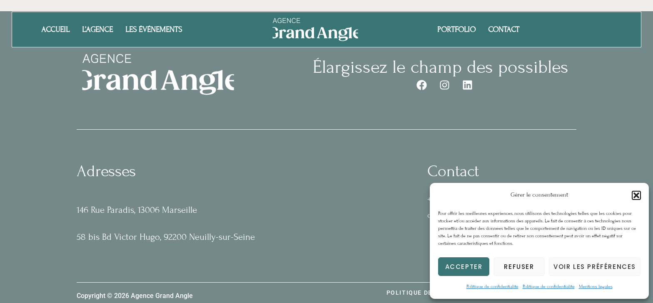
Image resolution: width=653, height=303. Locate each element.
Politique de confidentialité (492, 286)
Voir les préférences (594, 266)
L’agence (97, 29)
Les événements (153, 29)
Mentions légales (596, 286)
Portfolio (456, 29)
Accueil (55, 29)
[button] (636, 195)
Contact (503, 29)
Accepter (464, 266)
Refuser (519, 266)
